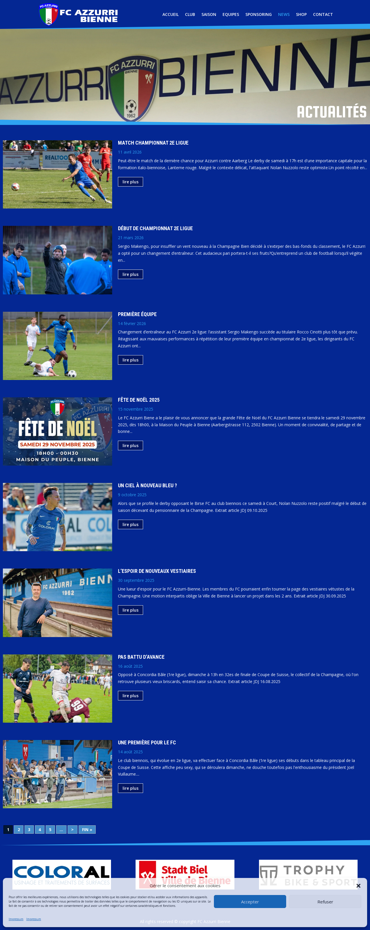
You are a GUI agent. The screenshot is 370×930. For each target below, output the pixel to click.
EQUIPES (231, 14)
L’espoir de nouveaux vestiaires (157, 571)
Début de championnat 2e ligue (155, 228)
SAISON (208, 14)
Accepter (250, 902)
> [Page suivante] (72, 829)
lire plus (130, 181)
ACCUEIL (170, 14)
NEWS (284, 14)
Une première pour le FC (147, 742)
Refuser (325, 902)
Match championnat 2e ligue (153, 143)
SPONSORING (258, 14)
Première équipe (137, 314)
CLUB (190, 14)
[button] (358, 886)
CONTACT (323, 14)
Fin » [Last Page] (87, 829)
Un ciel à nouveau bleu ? (147, 485)
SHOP (301, 14)
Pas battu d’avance (141, 657)
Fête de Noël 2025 (139, 400)
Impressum (16, 919)
